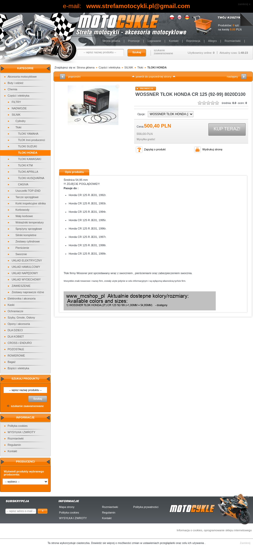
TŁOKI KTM (25, 165)
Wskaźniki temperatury (29, 222)
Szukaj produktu (25, 378)
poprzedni (74, 76)
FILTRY (16, 101)
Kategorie (25, 68)
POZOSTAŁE (16, 349)
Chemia (12, 89)
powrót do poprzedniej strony (153, 76)
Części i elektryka (18, 95)
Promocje (134, 40)
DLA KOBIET (16, 336)
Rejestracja (193, 40)
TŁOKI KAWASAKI (29, 159)
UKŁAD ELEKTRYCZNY (27, 260)
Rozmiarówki (233, 40)
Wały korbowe (24, 216)
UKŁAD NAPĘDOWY (25, 273)
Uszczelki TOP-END (28, 190)
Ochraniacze (15, 311)
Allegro (212, 40)
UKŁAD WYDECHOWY (26, 279)
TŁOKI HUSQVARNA (31, 178)
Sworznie (21, 254)
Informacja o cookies (189, 530)
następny (232, 76)
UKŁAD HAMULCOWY (26, 266)
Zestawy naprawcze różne (28, 292)
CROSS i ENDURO (20, 342)
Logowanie (154, 40)
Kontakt (173, 40)
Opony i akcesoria (19, 323)
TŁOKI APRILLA (28, 171)
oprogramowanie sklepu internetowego (228, 530)
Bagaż (11, 361)
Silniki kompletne (26, 235)
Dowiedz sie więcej (103, 542)
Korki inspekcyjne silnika (30, 203)
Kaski (11, 304)
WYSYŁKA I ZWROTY (21, 432)
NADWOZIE (19, 108)
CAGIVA (23, 184)
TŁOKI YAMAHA (28, 133)
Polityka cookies (18, 425)
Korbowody (22, 209)
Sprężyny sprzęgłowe (28, 228)
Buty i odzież (15, 82)
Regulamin (14, 444)
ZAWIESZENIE (21, 285)
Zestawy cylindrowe (27, 241)
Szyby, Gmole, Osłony (21, 317)
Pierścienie (22, 247)
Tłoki (18, 127)
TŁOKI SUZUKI (27, 146)
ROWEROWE (16, 355)
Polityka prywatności (145, 506)
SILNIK (16, 114)
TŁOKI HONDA (27, 152)
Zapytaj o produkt (155, 149)
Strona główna (111, 40)
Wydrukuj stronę (212, 149)
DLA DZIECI (15, 330)
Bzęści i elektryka (18, 368)
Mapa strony (67, 506)
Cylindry (20, 120)
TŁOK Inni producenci (31, 140)
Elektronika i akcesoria (21, 298)
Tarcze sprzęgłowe (27, 197)
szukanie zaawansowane (163, 52)
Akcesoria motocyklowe (22, 76)
